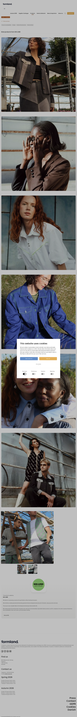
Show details (38, 364)
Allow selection (28, 358)
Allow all (48, 358)
